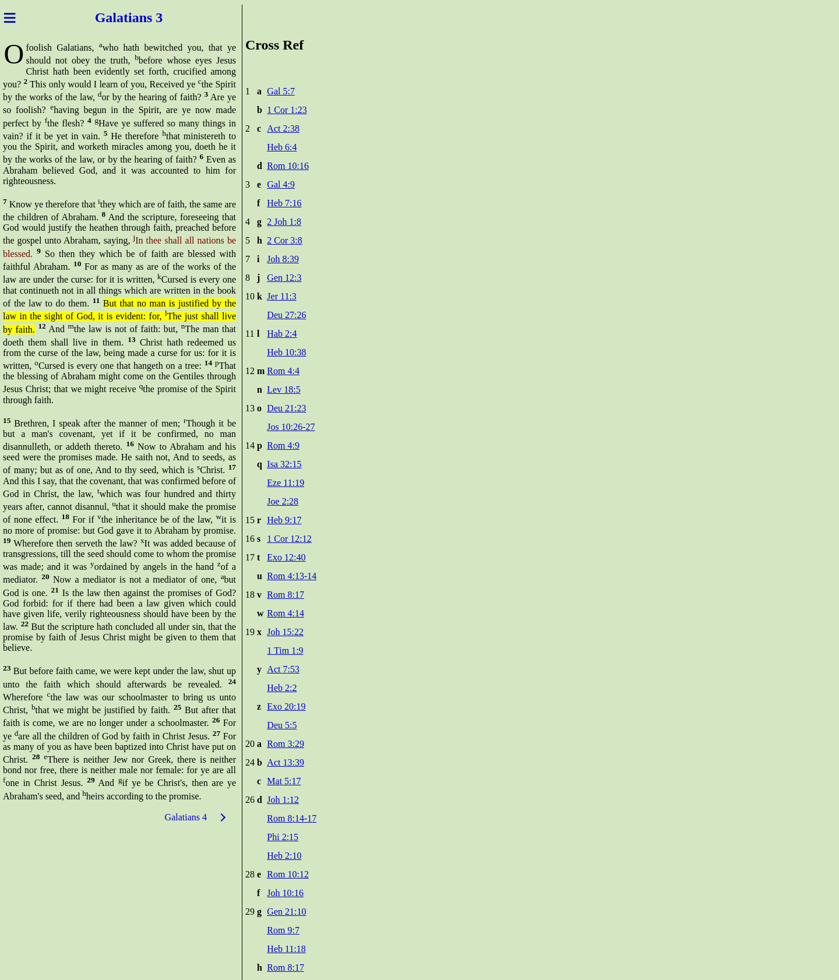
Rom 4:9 (283, 445)
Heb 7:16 (284, 203)
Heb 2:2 (282, 688)
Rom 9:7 (283, 930)
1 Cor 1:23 (286, 110)
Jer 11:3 (282, 296)
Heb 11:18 (286, 949)
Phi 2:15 (282, 837)
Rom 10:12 (288, 874)
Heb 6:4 (282, 147)
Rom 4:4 (283, 371)
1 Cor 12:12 (289, 539)
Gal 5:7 (281, 91)
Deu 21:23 (286, 408)
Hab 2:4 (282, 334)
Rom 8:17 (285, 595)
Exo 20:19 (286, 706)
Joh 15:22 (285, 632)
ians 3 (145, 17)
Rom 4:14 (285, 613)
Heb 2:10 (284, 856)
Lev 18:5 (283, 389)
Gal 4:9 (281, 184)
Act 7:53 (283, 669)
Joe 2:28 (282, 501)
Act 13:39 (285, 762)
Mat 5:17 (284, 781)
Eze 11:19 (285, 483)
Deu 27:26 (286, 315)
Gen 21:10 (286, 911)
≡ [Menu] (9, 17)
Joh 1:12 (283, 800)
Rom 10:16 (288, 166)
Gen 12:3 (284, 278)
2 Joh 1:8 (284, 222)
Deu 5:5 (282, 725)
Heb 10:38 (286, 352)
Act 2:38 (283, 128)
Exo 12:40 (286, 557)
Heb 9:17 (284, 520)
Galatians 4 (186, 817)
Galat (111, 17)
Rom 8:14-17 (291, 818)
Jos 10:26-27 (291, 427)
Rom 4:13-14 (291, 576)
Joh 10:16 (285, 893)
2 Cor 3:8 (284, 240)
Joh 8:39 (283, 259)
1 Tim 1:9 (285, 650)
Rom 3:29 (285, 744)
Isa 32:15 (284, 464)
